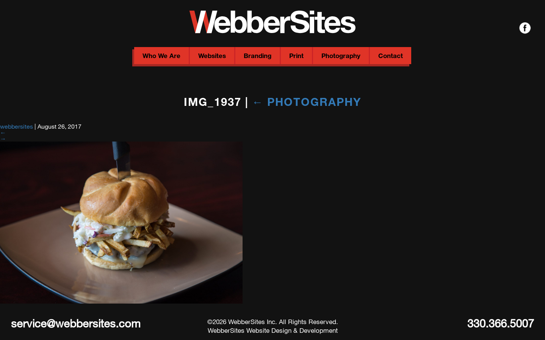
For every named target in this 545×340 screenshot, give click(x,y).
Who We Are (161, 56)
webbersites (16, 126)
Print (296, 56)
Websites (212, 56)
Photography (340, 56)
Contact (390, 56)
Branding (257, 56)
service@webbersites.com (76, 323)
